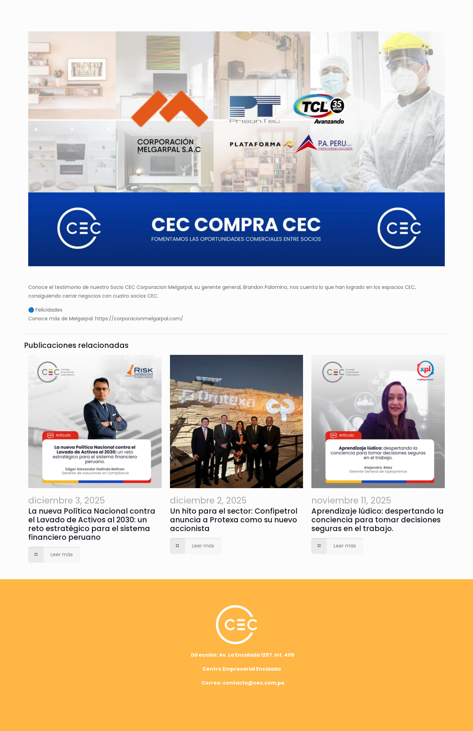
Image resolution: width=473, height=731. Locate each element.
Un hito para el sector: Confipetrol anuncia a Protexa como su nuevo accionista (233, 520)
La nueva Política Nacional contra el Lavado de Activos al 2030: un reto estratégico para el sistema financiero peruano (91, 524)
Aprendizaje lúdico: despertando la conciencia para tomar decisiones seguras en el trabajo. (377, 520)
